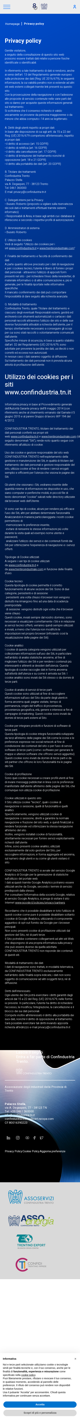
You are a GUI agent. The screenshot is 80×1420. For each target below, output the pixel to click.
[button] (75, 1359)
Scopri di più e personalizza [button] (40, 1412)
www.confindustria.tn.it (22, 248)
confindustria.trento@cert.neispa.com (29, 1119)
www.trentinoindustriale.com (56, 248)
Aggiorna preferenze (52, 1151)
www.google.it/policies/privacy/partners (40, 903)
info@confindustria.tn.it (20, 1115)
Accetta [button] (40, 1404)
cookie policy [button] (28, 1375)
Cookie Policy (31, 1151)
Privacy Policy (13, 1151)
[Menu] (6, 7)
